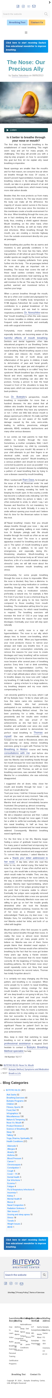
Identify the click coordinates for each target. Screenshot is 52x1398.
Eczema (11, 1183)
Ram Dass (28, 479)
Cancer (10, 1161)
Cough (10, 1171)
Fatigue (10, 1186)
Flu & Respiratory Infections (20, 1189)
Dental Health (13, 1177)
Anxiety (10, 1152)
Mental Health (13, 1199)
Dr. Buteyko (18, 396)
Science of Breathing (16, 1129)
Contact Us (37, 22)
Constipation (13, 1167)
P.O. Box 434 (44, 1340)
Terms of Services (36, 1292)
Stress (10, 1217)
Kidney (10, 1196)
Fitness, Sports (13, 1107)
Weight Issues (13, 1224)
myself (7, 736)
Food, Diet (11, 1110)
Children (10, 1104)
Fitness (28, 1325)
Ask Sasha (11, 1094)
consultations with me (17, 753)
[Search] (46, 14)
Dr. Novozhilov (32, 312)
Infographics (12, 1113)
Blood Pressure (14, 1158)
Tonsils (10, 1221)
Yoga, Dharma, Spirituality (18, 1138)
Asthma (11, 1155)
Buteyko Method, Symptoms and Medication (29, 1069)
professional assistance (17, 1043)
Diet (27, 1329)
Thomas (38, 732)
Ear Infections (13, 1180)
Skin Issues (12, 1211)
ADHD (10, 1227)
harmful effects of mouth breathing (25, 338)
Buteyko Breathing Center (46, 1330)
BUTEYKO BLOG (11, 1065)
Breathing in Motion (16, 749)
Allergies (11, 1149)
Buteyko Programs (15, 1101)
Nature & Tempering (16, 1119)
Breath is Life (15, 1073)
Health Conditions (15, 1141)
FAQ (38, 1345)
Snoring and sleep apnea (18, 1214)
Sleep (9, 1132)
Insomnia (11, 1192)
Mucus (10, 1202)
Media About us (39, 1337)
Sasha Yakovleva (20, 75)
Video (11, 1337)
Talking (10, 1135)
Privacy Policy (22, 1292)
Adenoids (11, 1146)
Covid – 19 (12, 1174)
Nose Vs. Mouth (26, 1065)
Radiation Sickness (16, 1208)
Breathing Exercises (16, 1097)
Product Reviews (14, 1126)
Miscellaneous (13, 1116)
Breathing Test (17, 22)
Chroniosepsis (14, 1164)
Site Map (11, 1292)
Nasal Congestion (15, 1205)
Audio (11, 1342)
